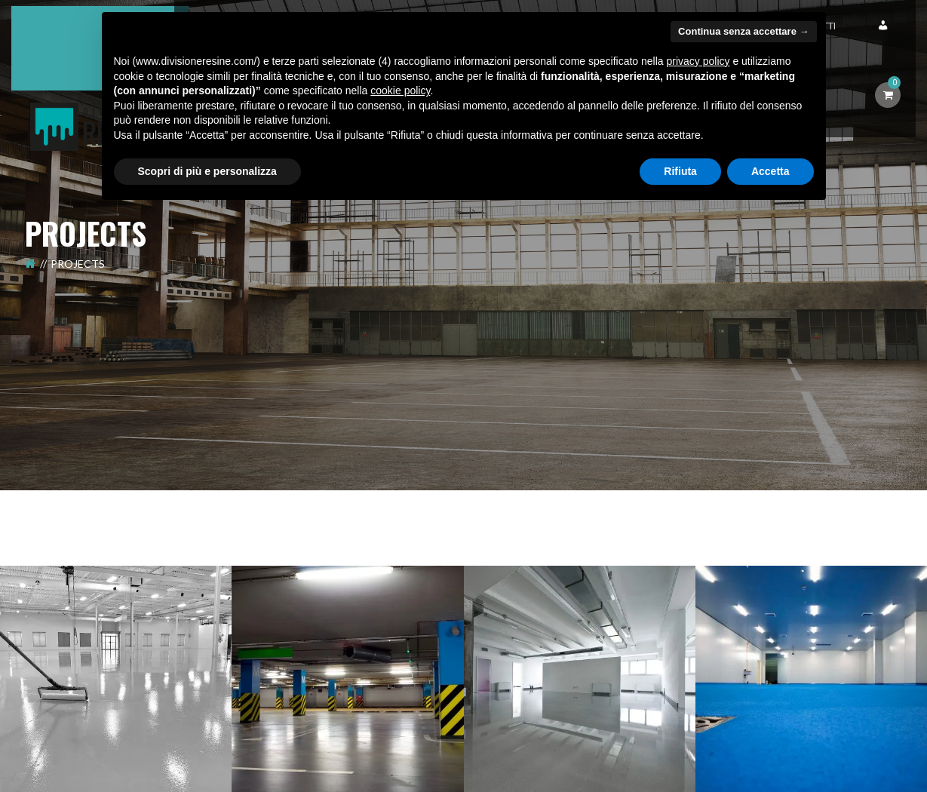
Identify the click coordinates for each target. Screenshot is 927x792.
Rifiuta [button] (680, 171)
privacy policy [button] (697, 61)
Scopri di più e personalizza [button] (207, 171)
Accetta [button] (770, 171)
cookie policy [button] (400, 90)
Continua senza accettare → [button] (743, 31)
